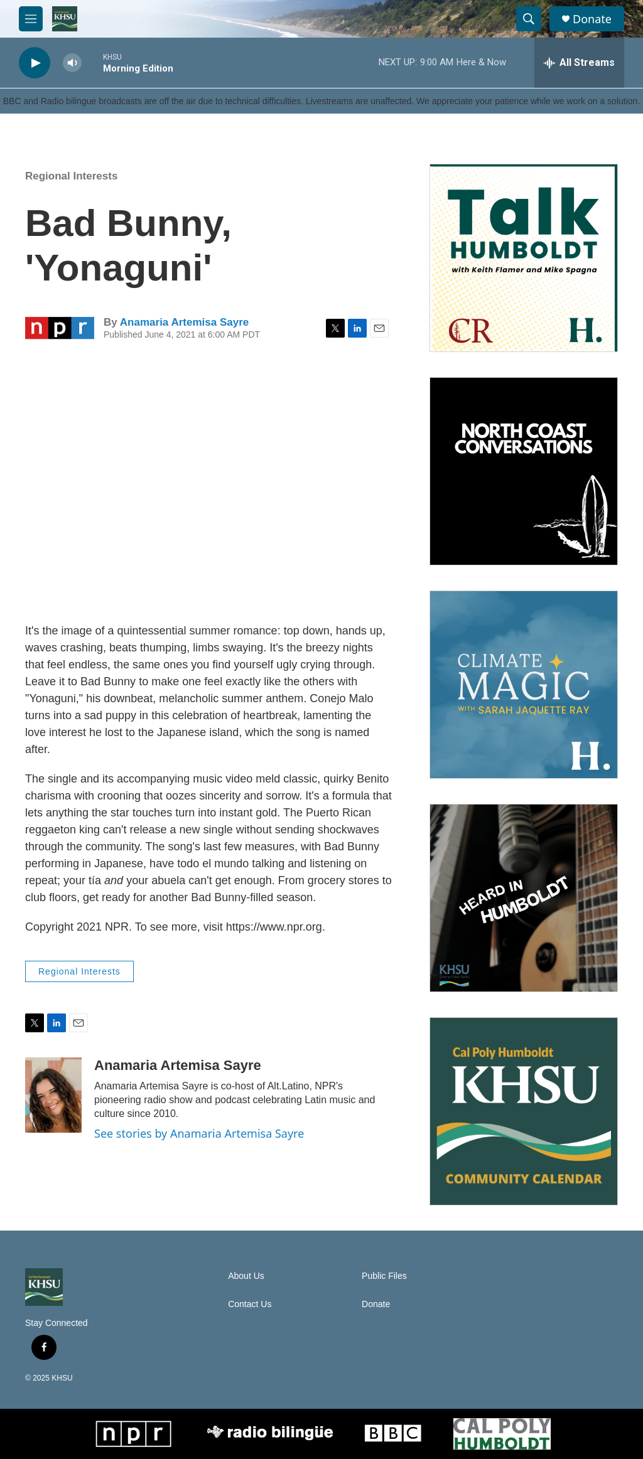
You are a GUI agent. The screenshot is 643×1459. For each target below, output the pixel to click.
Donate (592, 19)
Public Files (384, 1276)
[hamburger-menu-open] (31, 18)
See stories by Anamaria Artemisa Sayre (199, 1133)
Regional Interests (71, 176)
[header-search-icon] (528, 18)
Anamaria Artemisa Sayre (184, 322)
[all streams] (579, 63)
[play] (34, 63)
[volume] (72, 63)
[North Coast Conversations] (523, 471)
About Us (246, 1276)
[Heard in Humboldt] (523, 897)
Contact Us (249, 1304)
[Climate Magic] (523, 684)
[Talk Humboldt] (523, 257)
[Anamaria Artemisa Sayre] (53, 1095)
